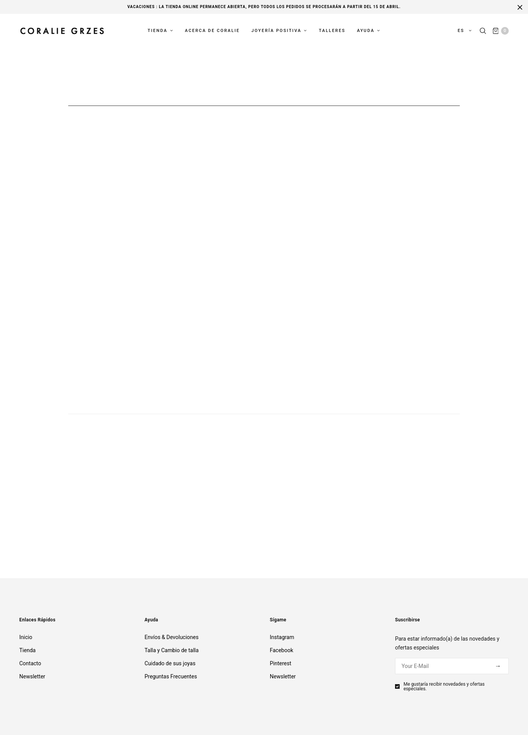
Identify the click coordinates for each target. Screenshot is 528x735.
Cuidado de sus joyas (170, 663)
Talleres (332, 31)
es (461, 31)
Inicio (25, 637)
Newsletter (32, 676)
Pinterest (280, 663)
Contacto (30, 663)
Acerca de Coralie (212, 31)
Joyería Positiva (276, 31)
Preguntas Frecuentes (171, 676)
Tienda (157, 31)
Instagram (282, 637)
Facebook (281, 650)
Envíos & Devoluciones (171, 637)
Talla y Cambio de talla (171, 650)
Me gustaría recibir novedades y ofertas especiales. (444, 686)
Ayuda (365, 31)
